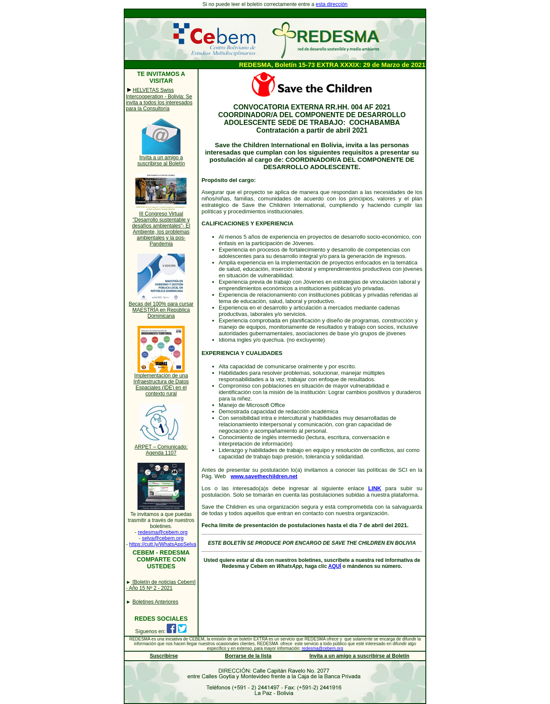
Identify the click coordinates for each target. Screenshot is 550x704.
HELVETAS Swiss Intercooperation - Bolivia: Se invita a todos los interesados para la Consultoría (159, 99)
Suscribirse (164, 656)
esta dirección (332, 4)
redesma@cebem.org (163, 532)
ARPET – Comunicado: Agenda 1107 (161, 450)
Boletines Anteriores (155, 602)
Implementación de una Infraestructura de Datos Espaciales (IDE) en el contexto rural (161, 385)
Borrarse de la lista (248, 656)
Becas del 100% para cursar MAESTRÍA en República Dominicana (161, 310)
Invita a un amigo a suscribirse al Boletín (161, 161)
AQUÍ (334, 566)
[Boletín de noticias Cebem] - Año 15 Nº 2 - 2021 (161, 585)
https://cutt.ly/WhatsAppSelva (162, 544)
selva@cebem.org (162, 538)
